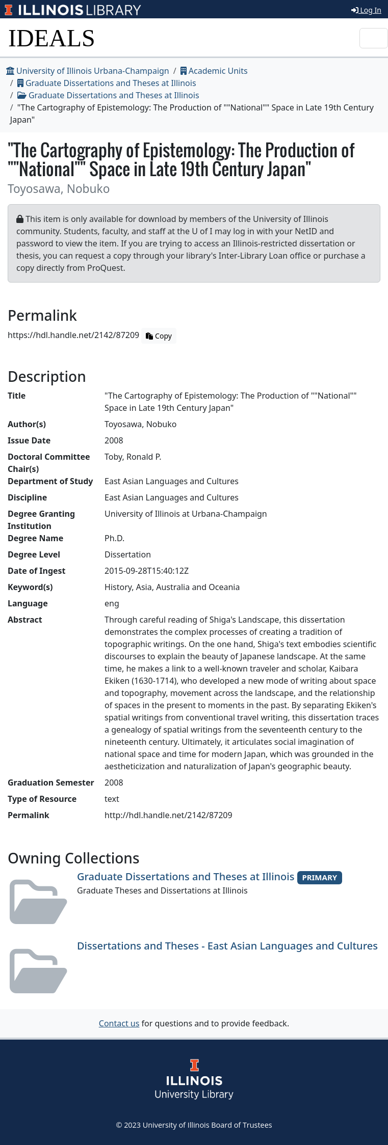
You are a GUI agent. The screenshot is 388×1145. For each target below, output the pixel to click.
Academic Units (214, 70)
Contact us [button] (119, 1023)
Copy (158, 336)
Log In (366, 10)
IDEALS (51, 37)
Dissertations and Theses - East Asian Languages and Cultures (227, 946)
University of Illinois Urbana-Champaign (87, 70)
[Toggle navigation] (373, 38)
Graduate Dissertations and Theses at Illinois (106, 83)
